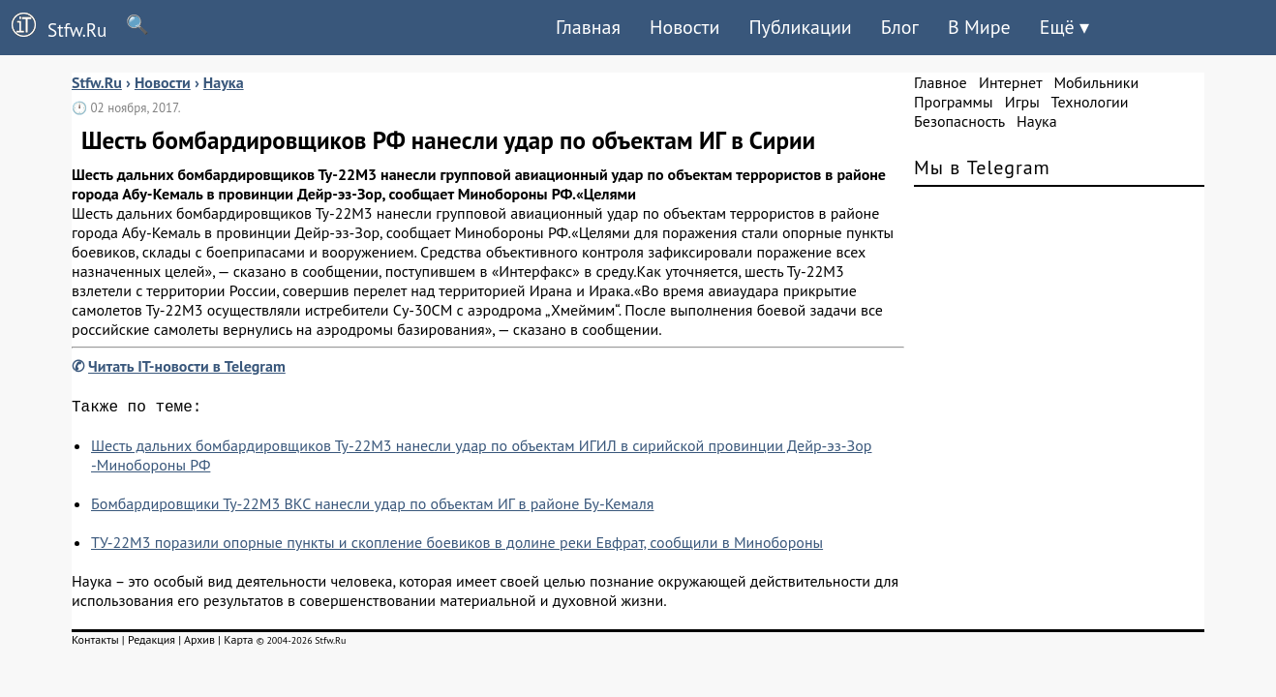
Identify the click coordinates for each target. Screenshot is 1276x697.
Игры (1022, 101)
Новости (684, 27)
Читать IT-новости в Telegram (187, 366)
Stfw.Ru (53, 27)
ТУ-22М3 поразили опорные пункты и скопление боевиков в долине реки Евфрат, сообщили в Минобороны (457, 546)
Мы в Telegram (982, 167)
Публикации (799, 27)
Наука (1037, 121)
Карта (238, 643)
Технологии (1090, 101)
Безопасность (959, 121)
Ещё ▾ (1064, 27)
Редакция (151, 643)
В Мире (979, 27)
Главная (588, 27)
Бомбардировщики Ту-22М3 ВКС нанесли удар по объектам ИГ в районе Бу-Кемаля (372, 507)
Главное (940, 82)
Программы (953, 101)
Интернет (1010, 82)
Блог (900, 27)
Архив (199, 643)
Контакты (95, 643)
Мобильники (1096, 82)
